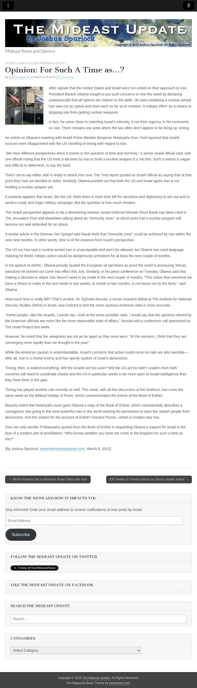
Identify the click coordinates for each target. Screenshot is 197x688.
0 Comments (64, 77)
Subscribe (21, 534)
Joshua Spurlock (20, 77)
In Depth (11, 63)
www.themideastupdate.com (62, 449)
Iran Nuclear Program (36, 63)
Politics (60, 63)
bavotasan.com (119, 683)
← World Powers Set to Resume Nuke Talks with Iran (47, 479)
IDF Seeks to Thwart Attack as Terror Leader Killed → (149, 479)
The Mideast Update (96, 678)
